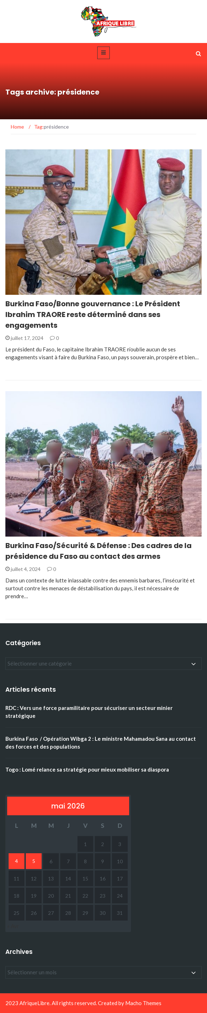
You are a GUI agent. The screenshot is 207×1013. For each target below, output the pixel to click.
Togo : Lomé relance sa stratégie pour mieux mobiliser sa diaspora (87, 769)
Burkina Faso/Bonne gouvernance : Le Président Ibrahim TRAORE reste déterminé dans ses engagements (92, 314)
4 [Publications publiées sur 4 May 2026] (16, 861)
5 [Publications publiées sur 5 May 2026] (33, 861)
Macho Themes (143, 1003)
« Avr (13, 926)
